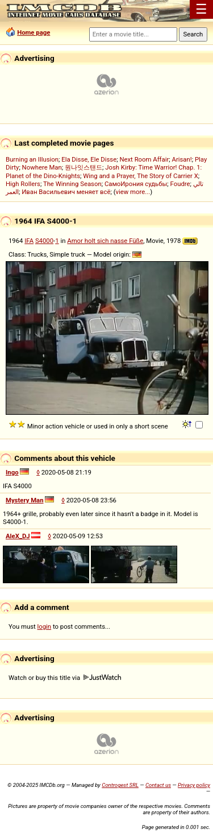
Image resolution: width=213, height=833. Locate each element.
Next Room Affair (144, 159)
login (44, 626)
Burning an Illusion (32, 159)
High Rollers (23, 184)
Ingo (12, 472)
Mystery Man (25, 500)
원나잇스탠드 (83, 167)
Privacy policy (194, 785)
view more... (133, 192)
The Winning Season (72, 184)
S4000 (44, 241)
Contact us (158, 785)
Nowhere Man (42, 167)
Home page (33, 32)
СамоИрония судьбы (136, 184)
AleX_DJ (18, 536)
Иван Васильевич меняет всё (66, 192)
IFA (29, 241)
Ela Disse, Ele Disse (88, 159)
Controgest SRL (120, 785)
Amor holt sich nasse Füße (105, 241)
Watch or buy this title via (65, 678)
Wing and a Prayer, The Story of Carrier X (140, 176)
